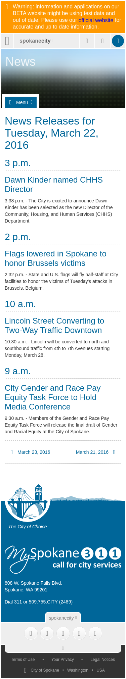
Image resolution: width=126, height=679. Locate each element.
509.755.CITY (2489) (51, 601)
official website (96, 20)
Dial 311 (13, 601)
